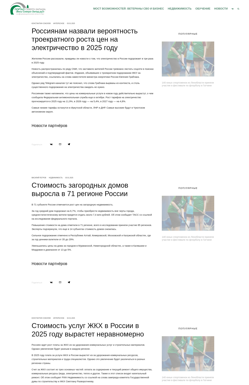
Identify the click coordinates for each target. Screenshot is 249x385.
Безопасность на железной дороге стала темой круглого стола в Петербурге (193, 111)
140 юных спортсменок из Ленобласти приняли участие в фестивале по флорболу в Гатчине (188, 82)
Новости (221, 8)
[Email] (60, 144)
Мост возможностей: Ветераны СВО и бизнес (128, 8)
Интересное (58, 23)
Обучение (202, 8)
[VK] (233, 8)
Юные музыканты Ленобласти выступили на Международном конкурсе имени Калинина (192, 125)
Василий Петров (39, 194)
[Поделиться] (51, 144)
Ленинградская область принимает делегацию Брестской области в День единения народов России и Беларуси (194, 96)
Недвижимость (180, 8)
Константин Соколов (41, 23)
